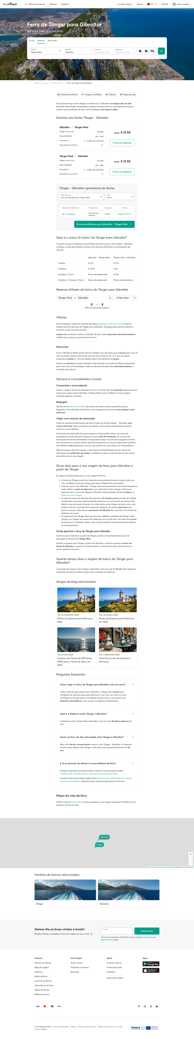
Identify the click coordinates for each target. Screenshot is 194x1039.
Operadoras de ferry (44, 985)
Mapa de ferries (77, 802)
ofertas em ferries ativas (111, 324)
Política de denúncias (106, 1026)
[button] (75, 297)
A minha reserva (124, 4)
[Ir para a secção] (67, 94)
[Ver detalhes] (91, 933)
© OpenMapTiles (170, 867)
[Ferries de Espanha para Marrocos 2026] (76, 606)
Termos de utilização (60, 1026)
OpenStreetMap (188, 867)
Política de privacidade (87, 1026)
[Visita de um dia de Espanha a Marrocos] (118, 647)
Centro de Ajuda (114, 967)
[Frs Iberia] (74, 214)
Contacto (111, 972)
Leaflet (152, 867)
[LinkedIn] (156, 1006)
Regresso (41, 40)
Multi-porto (52, 40)
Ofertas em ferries (35, 4)
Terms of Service (107, 940)
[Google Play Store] (151, 963)
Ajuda (139, 4)
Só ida (31, 40)
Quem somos (76, 963)
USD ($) (164, 4)
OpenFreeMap (160, 867)
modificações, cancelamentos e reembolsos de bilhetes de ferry (89, 773)
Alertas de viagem (115, 978)
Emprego (75, 972)
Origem (33, 49)
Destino (68, 49)
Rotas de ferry (57, 83)
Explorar (65, 4)
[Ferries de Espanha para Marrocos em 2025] (118, 606)
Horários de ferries (43, 981)
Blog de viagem (42, 967)
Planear (53, 4)
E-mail (105, 929)
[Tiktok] (150, 1006)
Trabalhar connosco (80, 967)
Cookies (73, 1026)
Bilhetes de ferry (41, 83)
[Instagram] (144, 1006)
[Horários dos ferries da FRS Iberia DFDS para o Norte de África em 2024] (76, 647)
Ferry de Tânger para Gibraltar (79, 83)
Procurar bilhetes (122, 142)
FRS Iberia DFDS (77, 406)
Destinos (38, 972)
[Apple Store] (151, 970)
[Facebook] (138, 1006)
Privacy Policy (146, 937)
